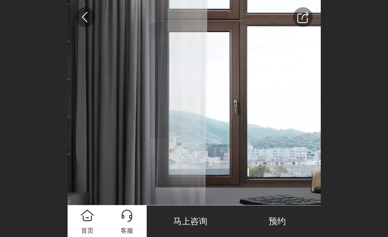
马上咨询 (190, 221)
